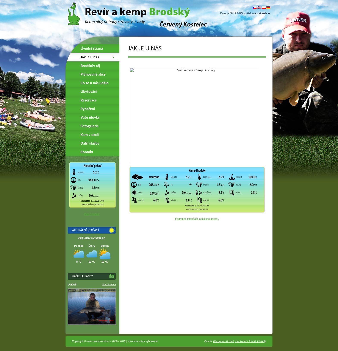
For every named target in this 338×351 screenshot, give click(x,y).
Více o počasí (92, 214)
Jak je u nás (90, 57)
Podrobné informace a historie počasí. (197, 218)
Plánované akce (93, 74)
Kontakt (87, 152)
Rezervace (89, 100)
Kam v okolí (90, 134)
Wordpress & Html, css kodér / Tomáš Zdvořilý (239, 341)
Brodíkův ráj (90, 65)
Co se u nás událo (94, 83)
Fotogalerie (90, 126)
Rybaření (88, 108)
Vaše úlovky (90, 117)
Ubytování (89, 91)
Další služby (90, 143)
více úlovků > (109, 284)
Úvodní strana (92, 48)
